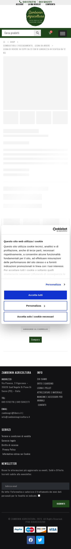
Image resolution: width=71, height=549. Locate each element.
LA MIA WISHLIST (34, 4)
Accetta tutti (35, 294)
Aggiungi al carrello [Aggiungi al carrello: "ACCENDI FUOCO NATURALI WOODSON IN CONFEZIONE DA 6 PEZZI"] (35, 329)
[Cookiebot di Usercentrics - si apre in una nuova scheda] (52, 230)
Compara (35, 339)
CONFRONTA (50, 4)
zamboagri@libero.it (12, 413)
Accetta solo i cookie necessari (35, 316)
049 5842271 (23, 402)
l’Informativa (16, 491)
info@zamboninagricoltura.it (16, 416)
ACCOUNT (20, 4)
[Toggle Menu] (62, 33)
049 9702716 (8, 402)
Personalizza (53, 284)
